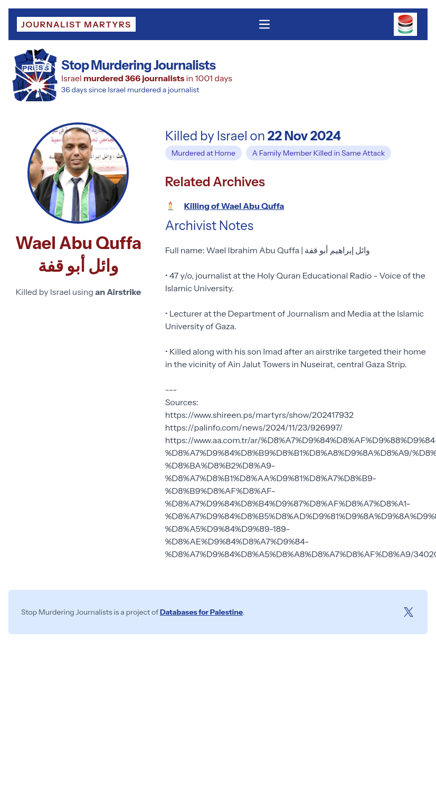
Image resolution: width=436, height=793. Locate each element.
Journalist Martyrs (76, 24)
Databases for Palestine (201, 612)
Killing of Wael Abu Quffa (234, 205)
